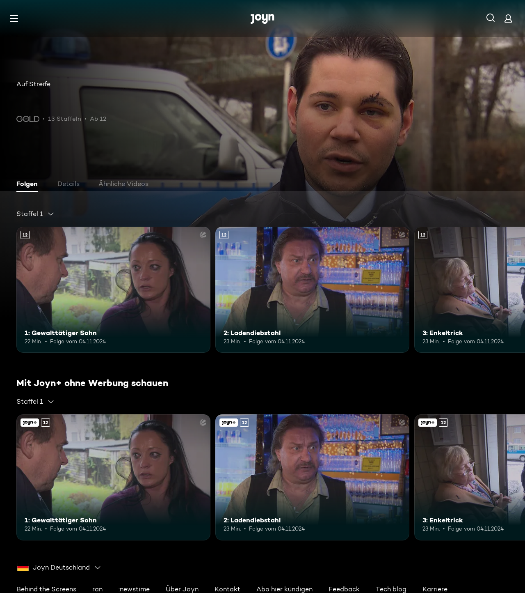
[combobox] (35, 214)
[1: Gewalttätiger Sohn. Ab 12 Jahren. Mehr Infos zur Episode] (113, 290)
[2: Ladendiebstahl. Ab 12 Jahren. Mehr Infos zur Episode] (312, 290)
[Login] (508, 18)
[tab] (29, 184)
